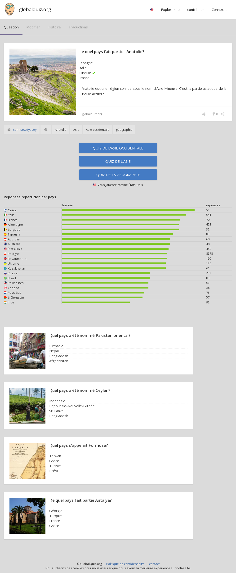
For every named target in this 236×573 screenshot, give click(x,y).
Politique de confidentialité (125, 564)
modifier (33, 27)
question (11, 27)
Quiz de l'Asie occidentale (118, 148)
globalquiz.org (35, 9)
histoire (54, 27)
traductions (78, 27)
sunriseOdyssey (25, 129)
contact (154, 564)
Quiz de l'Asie (118, 161)
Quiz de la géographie (118, 174)
